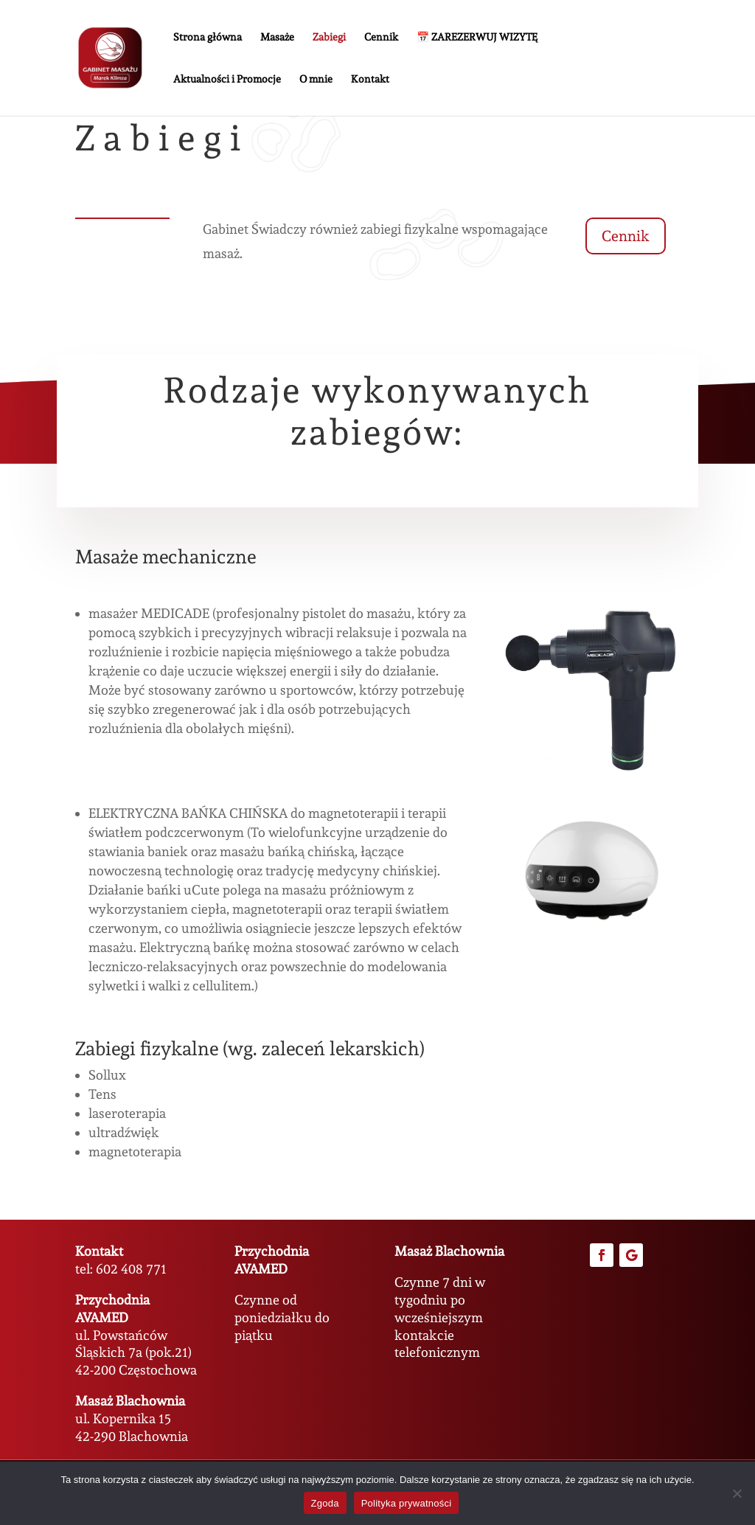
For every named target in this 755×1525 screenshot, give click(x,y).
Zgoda (325, 1503)
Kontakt (370, 79)
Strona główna (207, 37)
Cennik (381, 37)
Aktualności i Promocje (227, 79)
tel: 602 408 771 (121, 1268)
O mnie (316, 79)
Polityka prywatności (406, 1503)
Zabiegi (329, 37)
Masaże (277, 37)
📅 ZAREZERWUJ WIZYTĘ (477, 37)
